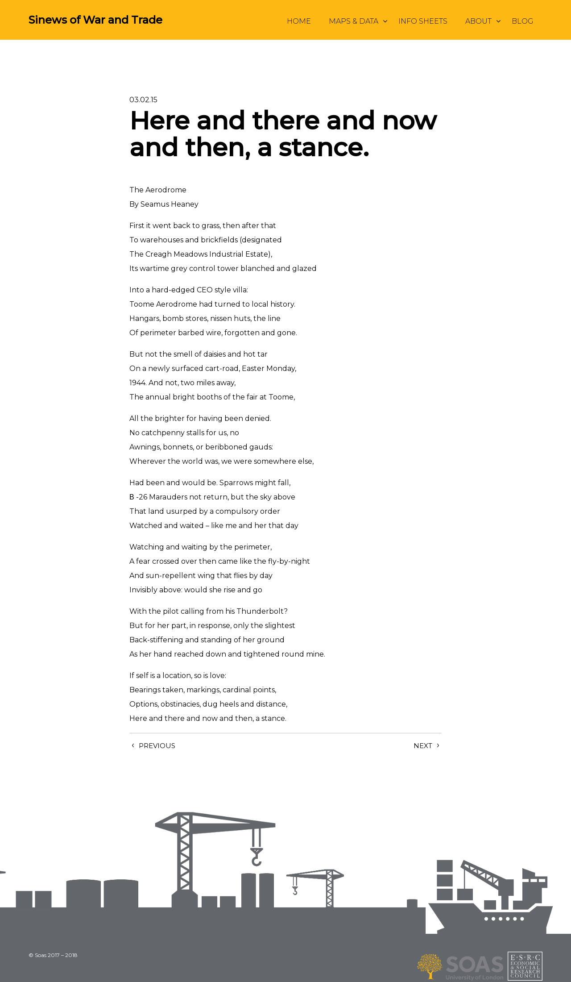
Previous (157, 745)
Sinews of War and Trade (95, 19)
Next (423, 745)
